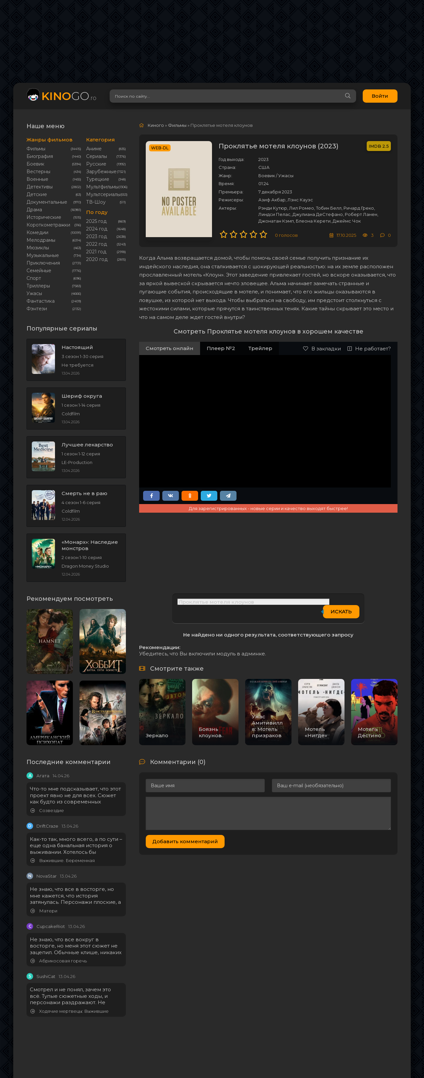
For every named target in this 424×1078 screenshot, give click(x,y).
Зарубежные (101, 172)
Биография (39, 156)
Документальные (46, 202)
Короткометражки (48, 225)
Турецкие (97, 179)
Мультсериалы (103, 194)
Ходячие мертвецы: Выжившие (69, 1011)
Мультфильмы (102, 187)
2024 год (96, 229)
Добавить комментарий (185, 841)
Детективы (39, 187)
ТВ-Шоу (96, 202)
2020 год (97, 259)
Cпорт (33, 278)
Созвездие (47, 810)
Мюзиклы (37, 248)
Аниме (94, 149)
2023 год (96, 236)
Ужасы (34, 293)
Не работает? (369, 348)
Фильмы (35, 149)
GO (68, 96)
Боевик (35, 164)
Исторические (43, 217)
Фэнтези (36, 309)
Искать (341, 611)
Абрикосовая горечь (58, 961)
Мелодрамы (40, 240)
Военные (37, 179)
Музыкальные (42, 255)
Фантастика (40, 301)
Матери (43, 911)
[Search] (339, 96)
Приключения (43, 263)
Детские (36, 194)
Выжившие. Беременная (62, 860)
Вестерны (38, 172)
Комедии (37, 232)
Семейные (38, 271)
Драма (34, 210)
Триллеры (38, 286)
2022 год (96, 244)
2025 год (96, 221)
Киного (156, 125)
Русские (96, 164)
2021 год (96, 252)
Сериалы (96, 156)
